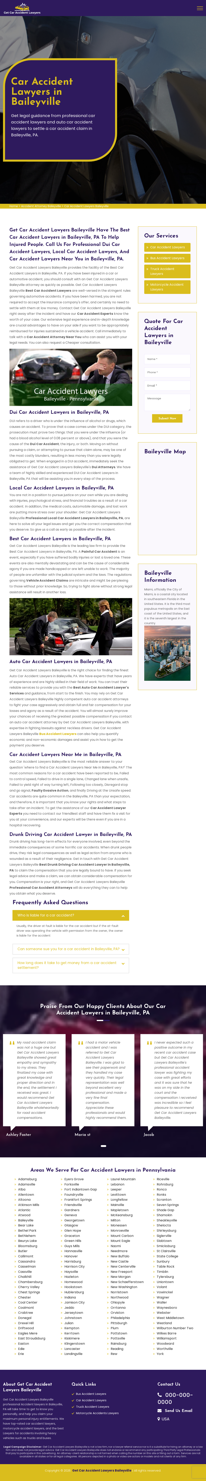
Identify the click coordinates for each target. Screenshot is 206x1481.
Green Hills (72, 1240)
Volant (162, 1287)
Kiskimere (72, 1338)
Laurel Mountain (123, 1179)
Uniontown (165, 1282)
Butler (23, 1251)
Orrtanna (118, 1307)
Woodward (165, 1343)
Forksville (71, 1184)
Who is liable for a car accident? (46, 915)
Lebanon (117, 1184)
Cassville (25, 1271)
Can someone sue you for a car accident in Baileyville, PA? (68, 949)
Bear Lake (26, 1225)
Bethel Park (27, 1230)
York (160, 1354)
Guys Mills (72, 1246)
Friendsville (73, 1205)
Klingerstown (74, 1343)
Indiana (70, 1297)
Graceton (72, 1235)
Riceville (163, 1179)
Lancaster (72, 1348)
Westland (164, 1323)
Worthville (165, 1348)
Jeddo (69, 1307)
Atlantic (24, 1210)
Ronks (161, 1194)
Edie (21, 1348)
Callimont (25, 1256)
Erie (21, 1354)
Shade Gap (165, 1210)
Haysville (71, 1271)
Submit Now (167, 418)
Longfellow (119, 1199)
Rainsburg (118, 1343)
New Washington (124, 1287)
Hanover (71, 1256)
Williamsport (167, 1338)
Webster (164, 1312)
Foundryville (73, 1194)
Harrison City (74, 1266)
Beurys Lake (27, 1240)
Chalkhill (24, 1276)
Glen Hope (72, 1230)
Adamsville (26, 1184)
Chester (24, 1297)
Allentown (26, 1194)
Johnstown (73, 1318)
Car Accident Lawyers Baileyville (86, 206)
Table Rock (165, 1266)
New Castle (120, 1261)
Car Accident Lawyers (167, 247)
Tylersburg (165, 1276)
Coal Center (27, 1302)
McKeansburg (122, 1215)
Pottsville (118, 1338)
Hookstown (73, 1287)
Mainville (117, 1205)
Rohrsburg (165, 1184)
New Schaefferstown (127, 1282)
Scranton (164, 1199)
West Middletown (170, 1318)
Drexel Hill (26, 1323)
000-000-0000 (175, 1398)
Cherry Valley (29, 1287)
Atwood (24, 1215)
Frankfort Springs (78, 1199)
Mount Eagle (120, 1240)
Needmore (119, 1251)
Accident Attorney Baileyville (41, 206)
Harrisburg (72, 1261)
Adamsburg (27, 1179)
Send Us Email (175, 1411)
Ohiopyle (118, 1302)
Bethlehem (27, 1235)
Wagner (163, 1297)
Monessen (119, 1225)
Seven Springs (168, 1205)
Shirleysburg (166, 1230)
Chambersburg (30, 1282)
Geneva (70, 1215)
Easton (23, 1343)
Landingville (73, 1354)
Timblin (162, 1271)
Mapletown (120, 1210)
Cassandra (26, 1261)
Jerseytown (73, 1312)
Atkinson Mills (28, 1205)
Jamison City (74, 1302)
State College (167, 1256)
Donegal (24, 1318)
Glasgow (71, 1225)
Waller (162, 1302)
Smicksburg (166, 1246)
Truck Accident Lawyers (162, 271)
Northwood (119, 1297)
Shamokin (164, 1215)
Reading (117, 1348)
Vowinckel (165, 1292)
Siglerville (164, 1235)
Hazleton (71, 1276)
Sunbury (163, 1261)
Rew (114, 1354)
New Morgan (121, 1276)
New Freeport (122, 1271)
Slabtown (164, 1240)
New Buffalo (120, 1256)
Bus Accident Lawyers (167, 258)
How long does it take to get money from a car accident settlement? (67, 965)
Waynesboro (167, 1307)
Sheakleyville (167, 1220)
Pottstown (119, 1333)
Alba (21, 1189)
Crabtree (25, 1312)
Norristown (119, 1292)
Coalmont (26, 1307)
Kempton (71, 1328)
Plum (114, 1328)
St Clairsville (166, 1251)
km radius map (167, 504)
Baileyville (25, 1220)
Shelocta (164, 1225)
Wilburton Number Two (175, 1328)
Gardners (71, 1210)
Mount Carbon (122, 1235)
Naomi (116, 1246)
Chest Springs (29, 1292)
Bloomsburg (27, 1246)
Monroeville (120, 1230)
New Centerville (123, 1266)
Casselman (27, 1266)
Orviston (117, 1312)
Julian (68, 1323)
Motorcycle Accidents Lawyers (97, 1413)
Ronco (162, 1189)
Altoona (24, 1199)
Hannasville (73, 1251)
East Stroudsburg (31, 1338)
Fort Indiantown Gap (80, 1189)
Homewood (73, 1282)
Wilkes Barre (166, 1333)
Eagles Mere (27, 1333)
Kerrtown (71, 1333)
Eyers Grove (74, 1179)
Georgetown (74, 1220)
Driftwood (26, 1328)
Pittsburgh (119, 1323)
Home (13, 206)
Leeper (116, 1189)
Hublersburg (74, 1292)
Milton (115, 1220)
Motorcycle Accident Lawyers (167, 287)
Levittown (118, 1194)
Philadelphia (120, 1318)
